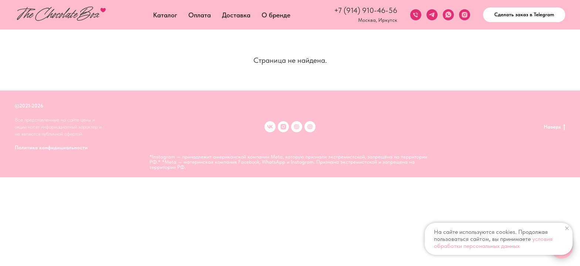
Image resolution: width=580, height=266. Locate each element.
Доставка (236, 15)
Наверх (554, 127)
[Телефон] (415, 14)
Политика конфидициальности (51, 147)
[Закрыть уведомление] (567, 228)
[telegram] (432, 14)
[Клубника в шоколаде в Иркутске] (310, 126)
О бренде (276, 15)
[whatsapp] (448, 14)
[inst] (283, 126)
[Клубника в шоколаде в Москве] (296, 126)
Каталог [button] (165, 15)
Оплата (199, 15)
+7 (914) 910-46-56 (365, 10)
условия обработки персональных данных (493, 242)
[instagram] (464, 14)
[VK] (270, 126)
